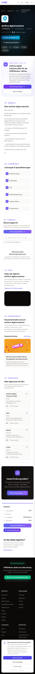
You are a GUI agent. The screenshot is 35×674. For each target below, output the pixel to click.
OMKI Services (5, 607)
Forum (3, 629)
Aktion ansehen (17, 91)
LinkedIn (5, 47)
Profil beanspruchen (12, 530)
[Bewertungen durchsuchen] (17, 239)
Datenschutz (22, 632)
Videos (3, 610)
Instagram (16, 47)
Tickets (3, 598)
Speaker (21, 604)
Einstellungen (17, 666)
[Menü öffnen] (32, 2)
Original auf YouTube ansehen (13, 289)
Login (27, 2)
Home (3, 11)
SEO (17, 11)
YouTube (24, 47)
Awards (21, 607)
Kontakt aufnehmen (10, 37)
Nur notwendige (17, 662)
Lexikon (3, 620)
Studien (3, 617)
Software (21, 595)
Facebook (5, 50)
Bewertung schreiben (11, 42)
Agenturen (11, 11)
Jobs (2, 635)
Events (21, 601)
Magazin (3, 632)
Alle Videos (27, 337)
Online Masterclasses (7, 604)
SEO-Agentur (5, 28)
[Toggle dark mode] (22, 2)
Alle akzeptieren (18, 658)
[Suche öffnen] (18, 2)
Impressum (22, 629)
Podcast (3, 614)
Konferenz (4, 595)
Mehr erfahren (9, 550)
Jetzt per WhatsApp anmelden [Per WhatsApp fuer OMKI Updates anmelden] (17, 577)
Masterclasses (5, 601)
